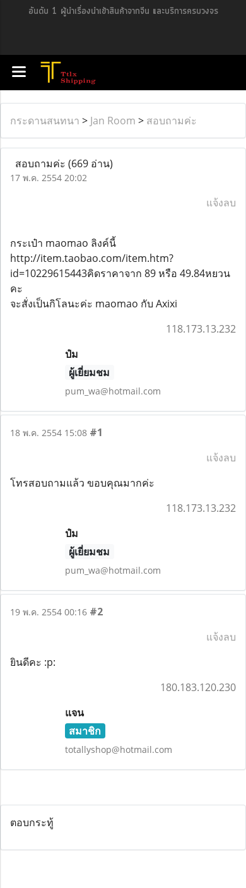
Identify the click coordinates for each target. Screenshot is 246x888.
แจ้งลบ (221, 203)
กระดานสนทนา (44, 120)
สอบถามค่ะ (171, 120)
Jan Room (113, 120)
